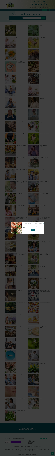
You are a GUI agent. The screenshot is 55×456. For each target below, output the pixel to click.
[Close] (43, 223)
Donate (33, 229)
